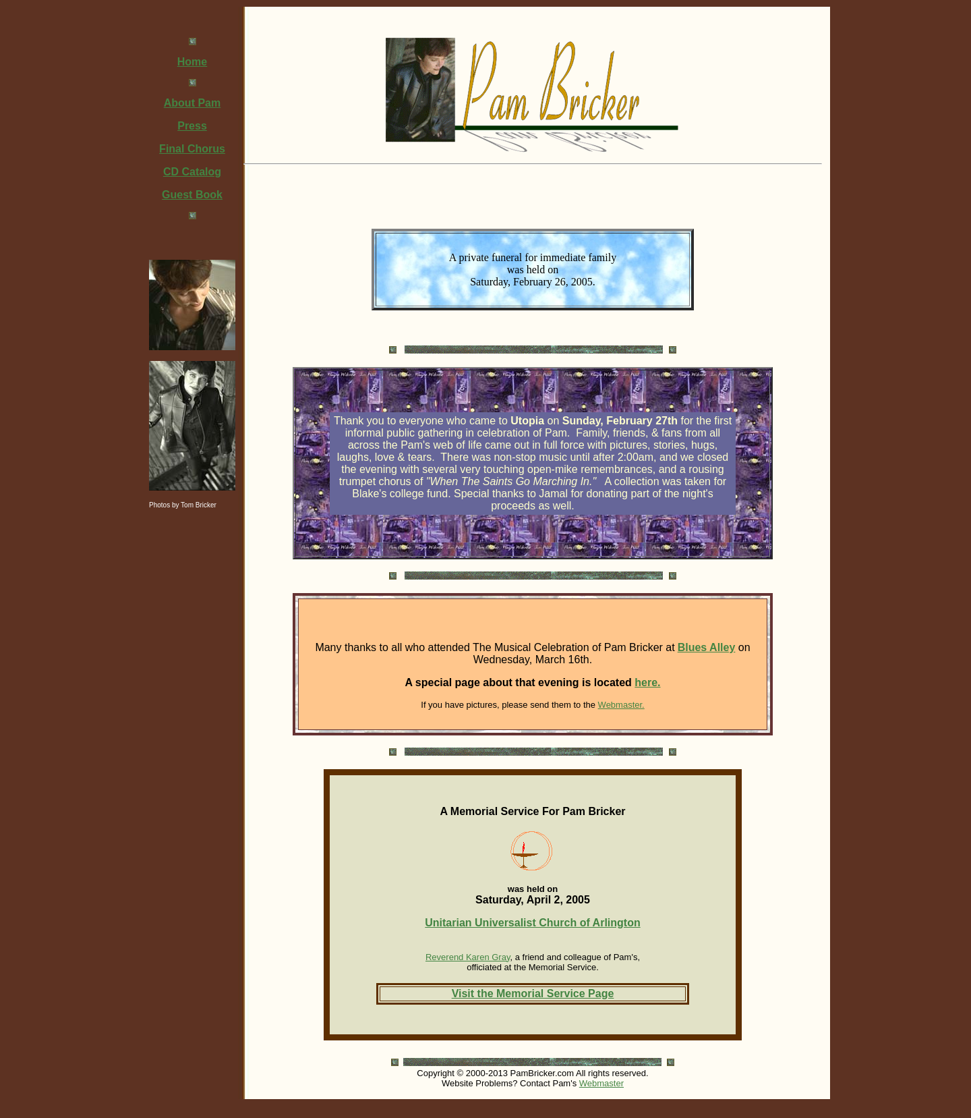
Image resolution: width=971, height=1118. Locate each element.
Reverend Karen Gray (467, 957)
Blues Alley (707, 647)
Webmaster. (621, 705)
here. (647, 682)
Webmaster (601, 1083)
